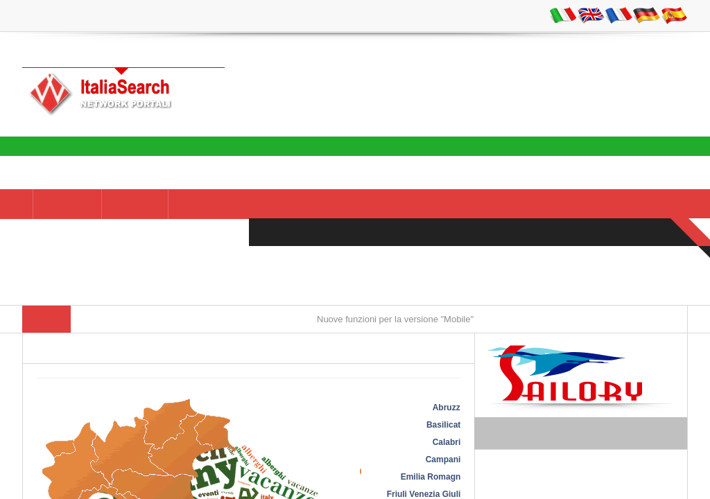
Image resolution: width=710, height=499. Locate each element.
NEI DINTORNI (214, 204)
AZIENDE (134, 204)
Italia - (67, 204)
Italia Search (657, 147)
